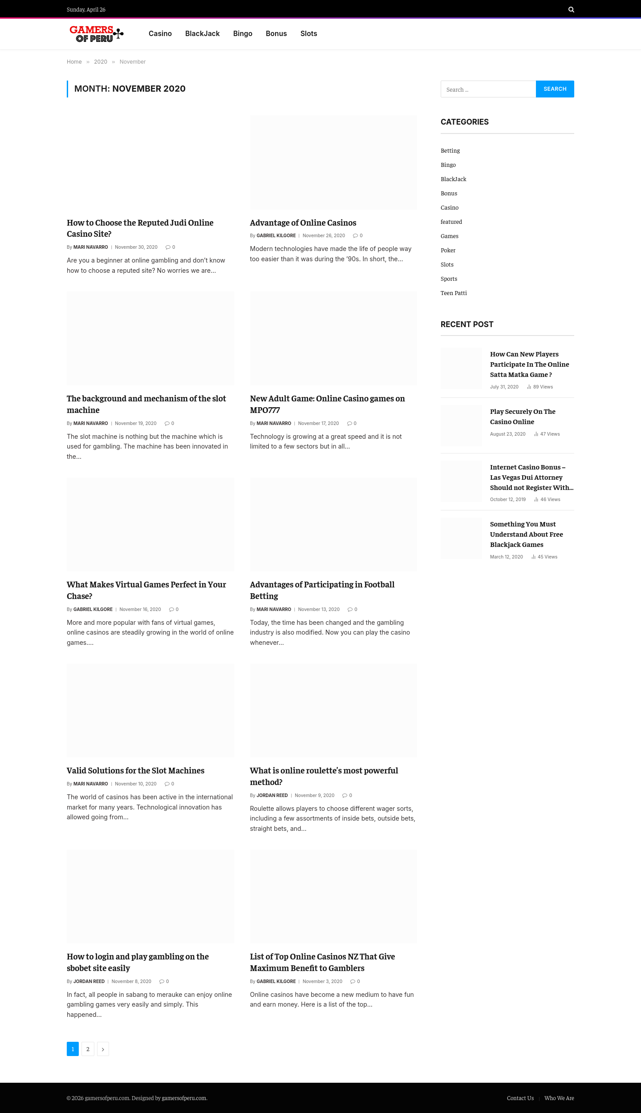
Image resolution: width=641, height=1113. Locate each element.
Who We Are (559, 1097)
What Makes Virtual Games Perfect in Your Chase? (146, 590)
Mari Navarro (90, 247)
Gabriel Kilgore (276, 235)
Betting (450, 150)
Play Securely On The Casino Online (523, 415)
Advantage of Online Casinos (303, 222)
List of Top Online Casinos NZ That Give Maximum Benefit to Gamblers (322, 962)
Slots (308, 33)
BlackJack (202, 33)
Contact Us (520, 1097)
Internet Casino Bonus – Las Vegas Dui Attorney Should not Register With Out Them (529, 477)
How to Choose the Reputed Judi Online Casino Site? (140, 228)
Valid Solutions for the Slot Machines (136, 770)
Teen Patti (454, 292)
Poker (448, 250)
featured (451, 221)
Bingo (242, 33)
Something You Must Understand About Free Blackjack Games (526, 533)
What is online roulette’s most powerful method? (324, 776)
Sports (449, 278)
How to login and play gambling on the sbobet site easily (138, 962)
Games (449, 235)
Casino (160, 33)
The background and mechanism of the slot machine (146, 404)
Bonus (276, 33)
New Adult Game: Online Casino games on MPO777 (328, 404)
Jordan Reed (272, 795)
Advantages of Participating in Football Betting (322, 590)
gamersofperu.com (184, 1097)
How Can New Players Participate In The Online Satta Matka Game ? (529, 363)
